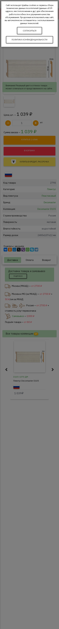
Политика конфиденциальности (29, 39)
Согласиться (29, 30)
